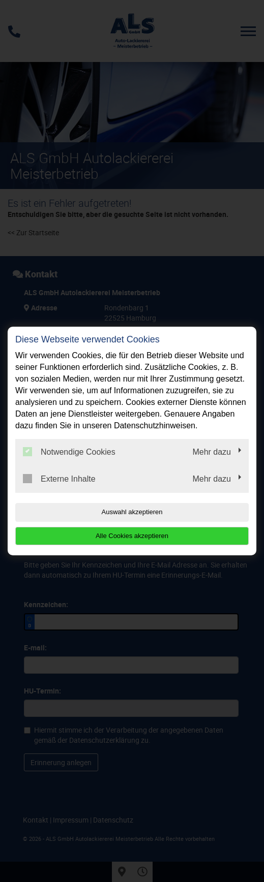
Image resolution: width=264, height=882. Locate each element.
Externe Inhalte (59, 478)
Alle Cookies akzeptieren (132, 536)
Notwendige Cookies (69, 451)
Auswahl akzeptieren (132, 512)
